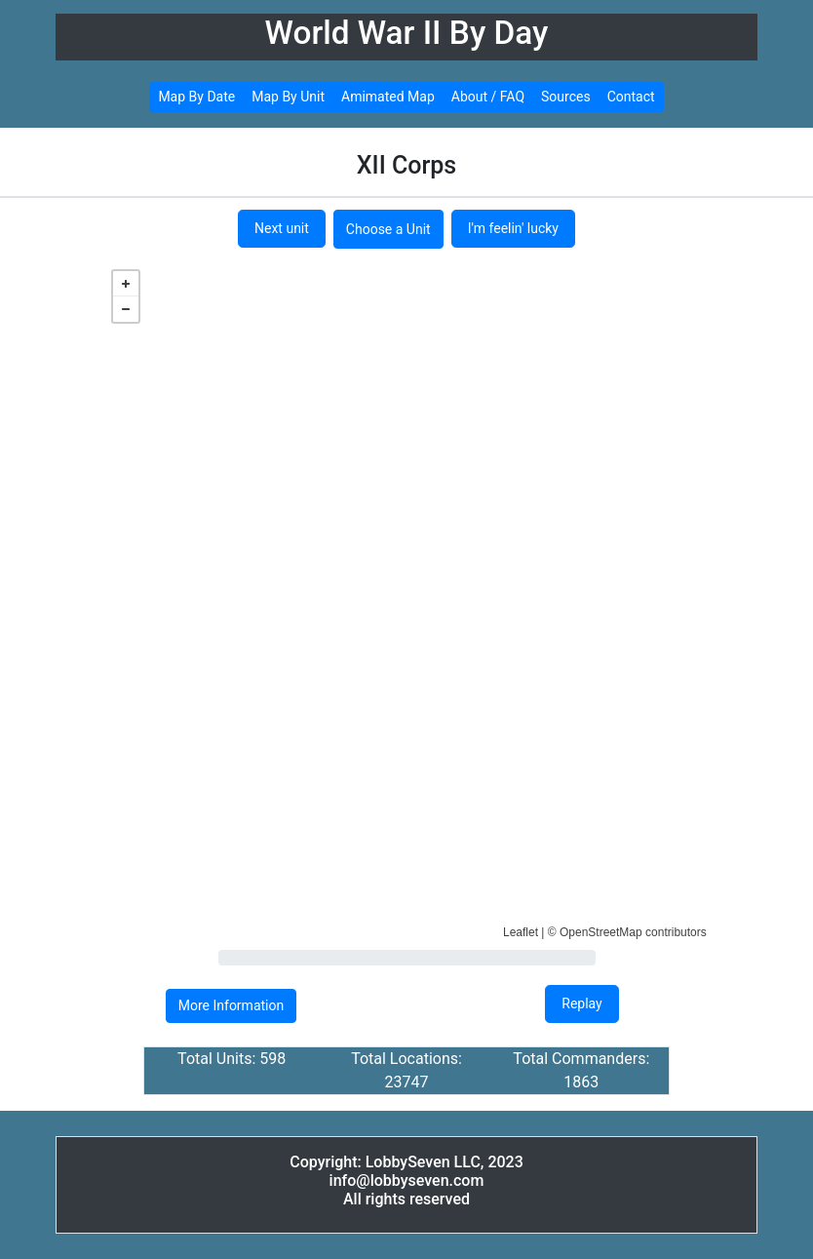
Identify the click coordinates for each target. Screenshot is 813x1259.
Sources (566, 96)
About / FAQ (487, 96)
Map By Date (196, 96)
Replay (581, 1003)
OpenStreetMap (601, 932)
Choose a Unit (388, 229)
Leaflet (520, 932)
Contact (631, 96)
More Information (231, 1005)
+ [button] (125, 283)
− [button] (125, 309)
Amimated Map (388, 96)
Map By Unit (288, 96)
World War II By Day (407, 33)
